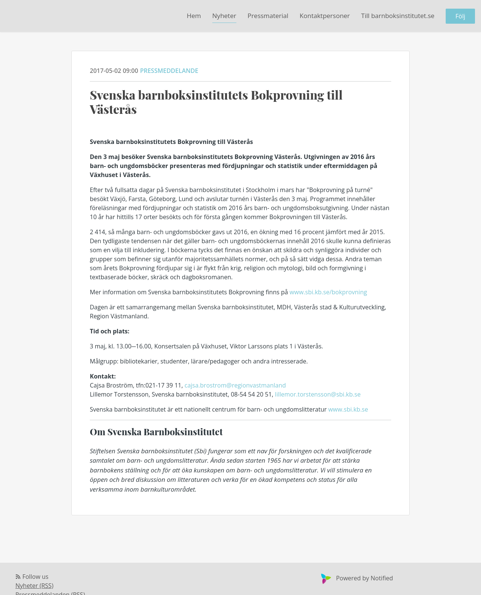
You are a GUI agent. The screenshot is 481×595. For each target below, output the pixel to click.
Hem (194, 15)
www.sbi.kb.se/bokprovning (328, 292)
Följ (460, 16)
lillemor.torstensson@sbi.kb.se (318, 394)
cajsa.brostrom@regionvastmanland (235, 385)
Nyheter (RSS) (34, 585)
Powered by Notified (356, 578)
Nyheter (224, 15)
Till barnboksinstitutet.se (397, 15)
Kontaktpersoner (324, 15)
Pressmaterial (268, 15)
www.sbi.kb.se (348, 409)
